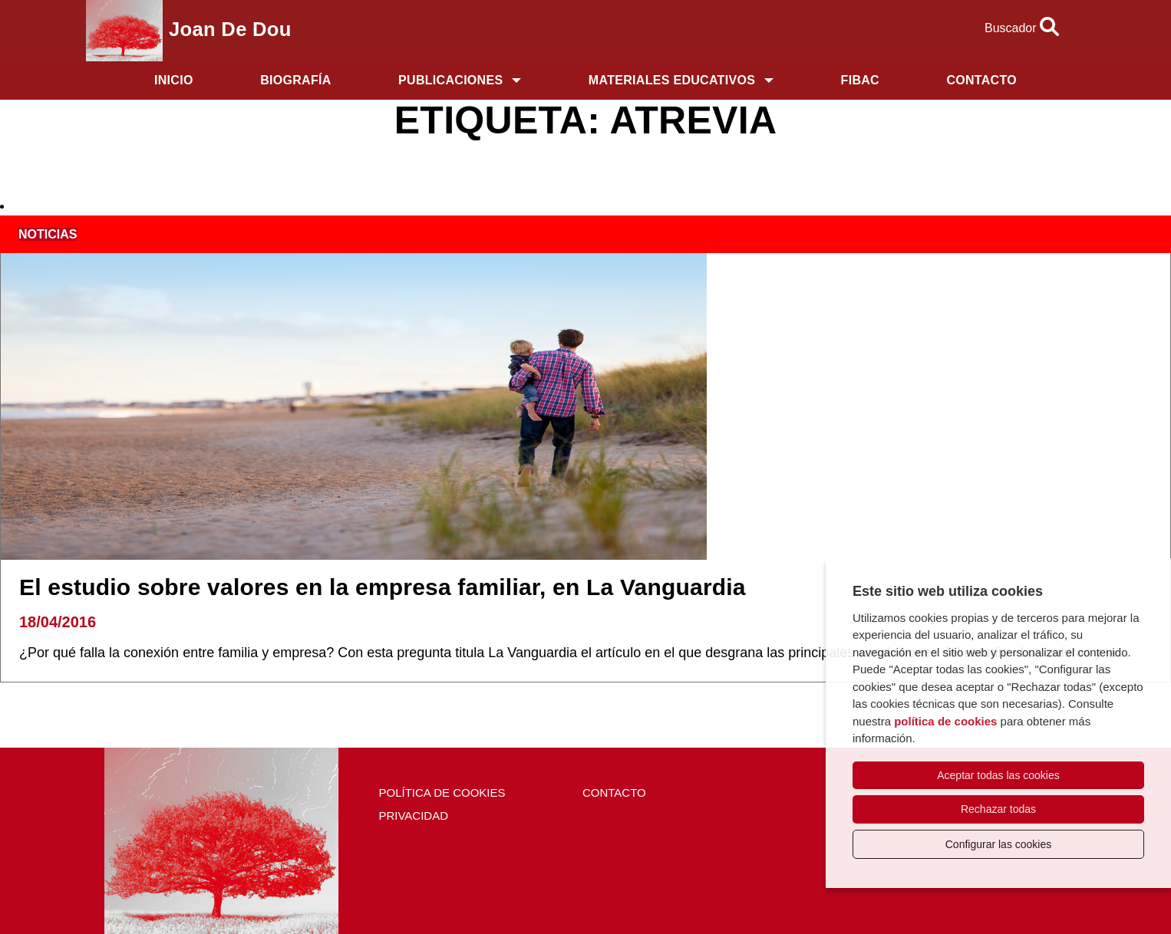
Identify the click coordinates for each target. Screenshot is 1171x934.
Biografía (295, 80)
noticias (47, 234)
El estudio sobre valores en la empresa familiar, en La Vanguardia (382, 587)
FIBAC (860, 80)
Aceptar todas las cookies (998, 775)
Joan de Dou (230, 29)
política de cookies (945, 721)
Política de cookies (441, 792)
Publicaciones (450, 80)
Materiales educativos (672, 80)
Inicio (173, 80)
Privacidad (413, 815)
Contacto (981, 80)
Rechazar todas (998, 809)
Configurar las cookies (998, 844)
